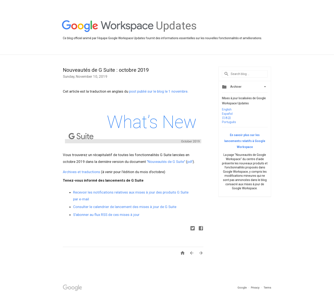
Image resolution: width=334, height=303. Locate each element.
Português (229, 122)
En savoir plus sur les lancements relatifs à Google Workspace (244, 141)
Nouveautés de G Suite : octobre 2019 (106, 70)
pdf (190, 161)
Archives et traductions (81, 172)
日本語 (226, 117)
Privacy (255, 287)
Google (242, 287)
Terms (267, 287)
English (227, 109)
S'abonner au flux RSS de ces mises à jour (106, 215)
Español (227, 113)
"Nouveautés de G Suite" (166, 161)
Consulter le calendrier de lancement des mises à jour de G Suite (124, 207)
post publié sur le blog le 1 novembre (158, 91)
